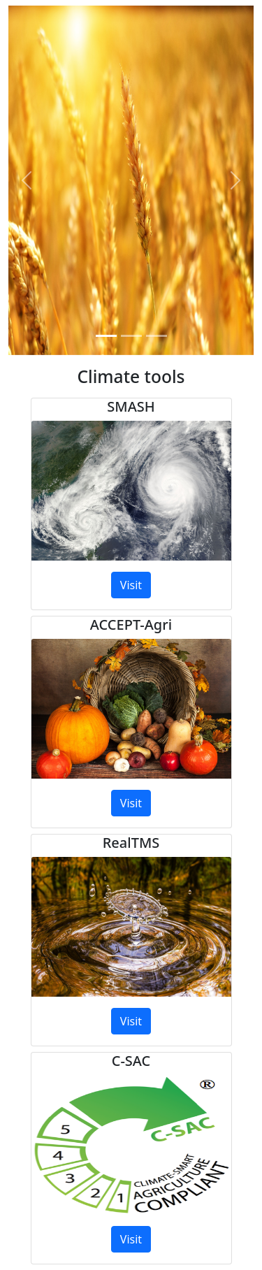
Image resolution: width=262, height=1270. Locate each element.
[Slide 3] (156, 336)
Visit (131, 585)
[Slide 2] (131, 336)
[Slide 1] (106, 336)
